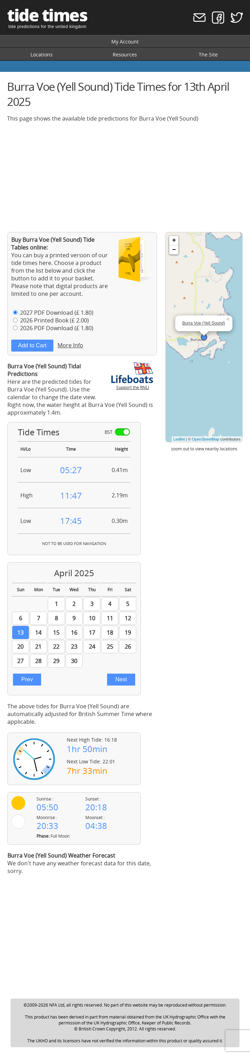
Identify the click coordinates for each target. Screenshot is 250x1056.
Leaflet (179, 439)
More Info (70, 345)
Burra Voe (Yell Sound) (203, 323)
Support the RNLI (132, 384)
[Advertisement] (125, 177)
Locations (42, 54)
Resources (125, 54)
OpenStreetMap (205, 439)
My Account (125, 41)
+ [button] (174, 240)
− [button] (174, 250)
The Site (208, 54)
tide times (47, 15)
